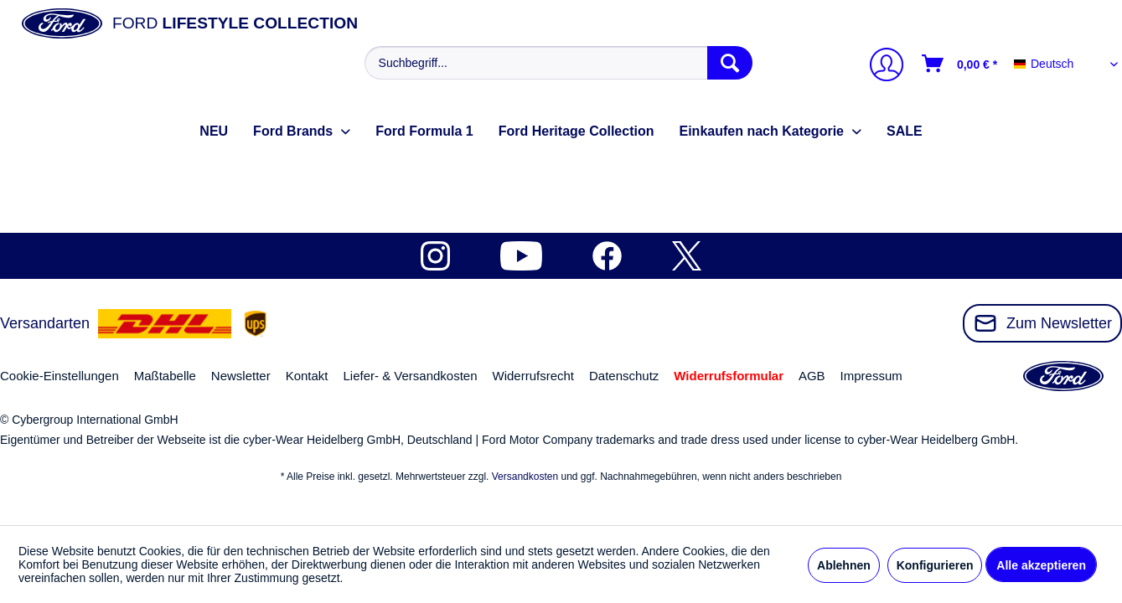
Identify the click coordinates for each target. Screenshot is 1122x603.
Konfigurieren (935, 565)
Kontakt (307, 375)
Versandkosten (525, 476)
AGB (812, 375)
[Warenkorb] (960, 63)
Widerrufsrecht (533, 375)
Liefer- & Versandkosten (410, 375)
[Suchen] (729, 63)
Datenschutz (624, 375)
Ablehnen (844, 565)
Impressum (871, 375)
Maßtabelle (165, 375)
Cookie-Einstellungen (59, 375)
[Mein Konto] (879, 66)
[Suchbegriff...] (559, 63)
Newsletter (241, 375)
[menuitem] (556, 63)
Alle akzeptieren (1041, 565)
